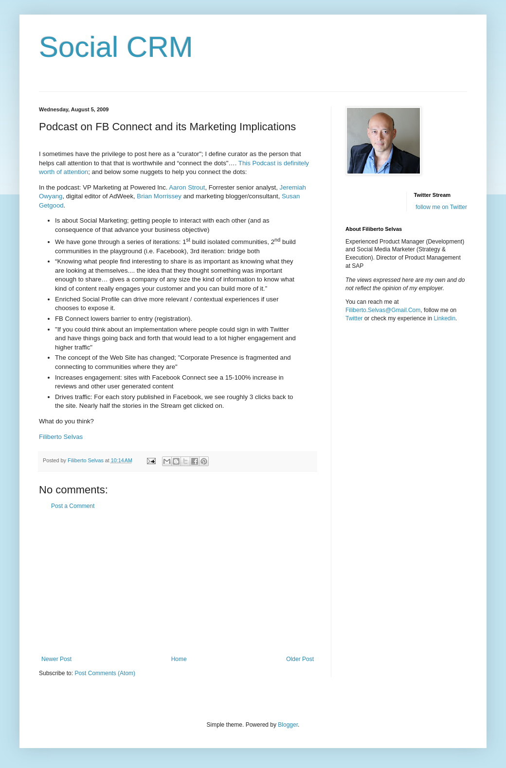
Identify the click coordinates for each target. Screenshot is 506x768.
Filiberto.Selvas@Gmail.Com (382, 310)
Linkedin (444, 318)
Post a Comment (72, 506)
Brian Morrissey (159, 196)
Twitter (353, 318)
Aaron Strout (187, 187)
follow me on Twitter (441, 207)
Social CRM (116, 47)
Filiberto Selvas (61, 436)
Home (179, 659)
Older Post (300, 659)
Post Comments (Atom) (104, 673)
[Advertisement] (178, 583)
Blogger (288, 724)
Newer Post (56, 659)
